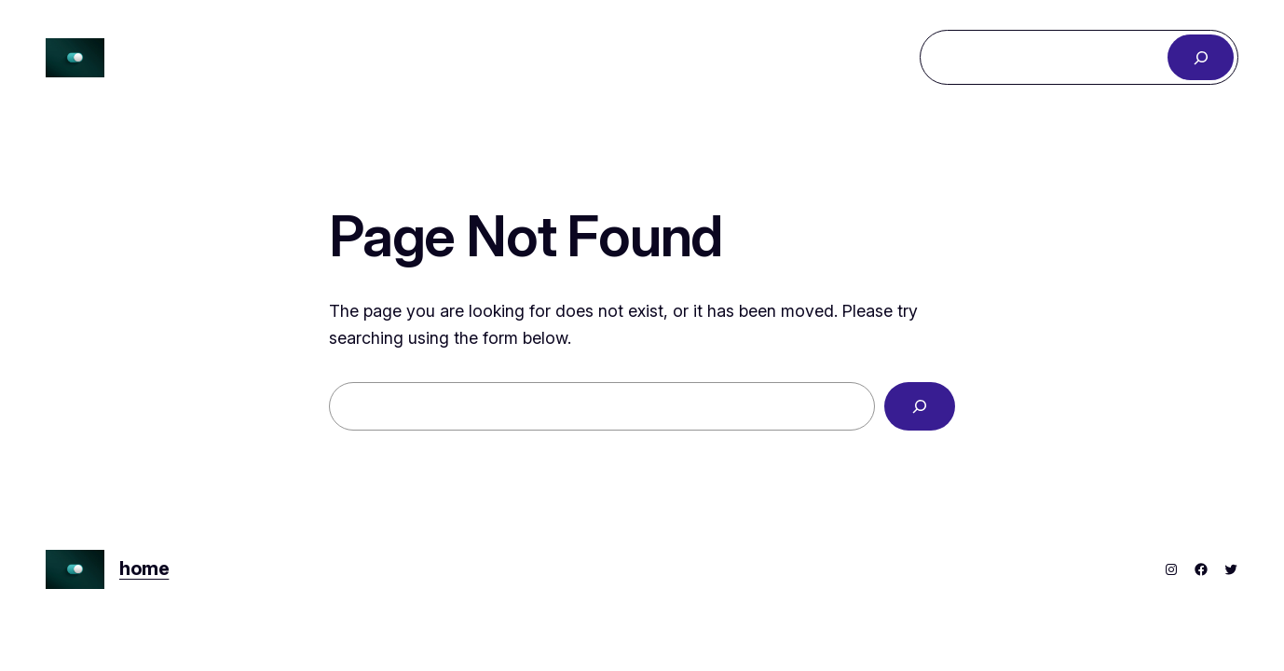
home (144, 568)
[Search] (1201, 57)
